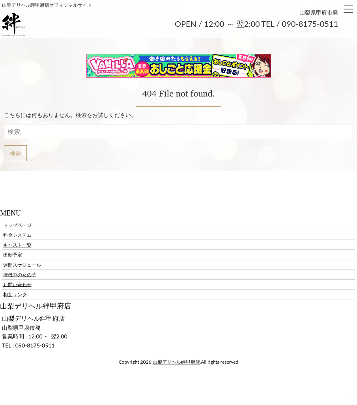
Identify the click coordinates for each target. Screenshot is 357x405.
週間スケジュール (22, 265)
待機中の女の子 (19, 274)
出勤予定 (12, 255)
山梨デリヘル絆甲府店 (176, 362)
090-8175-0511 (35, 345)
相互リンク (15, 294)
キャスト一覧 (17, 245)
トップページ (17, 225)
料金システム (17, 235)
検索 (15, 153)
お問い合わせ (17, 284)
